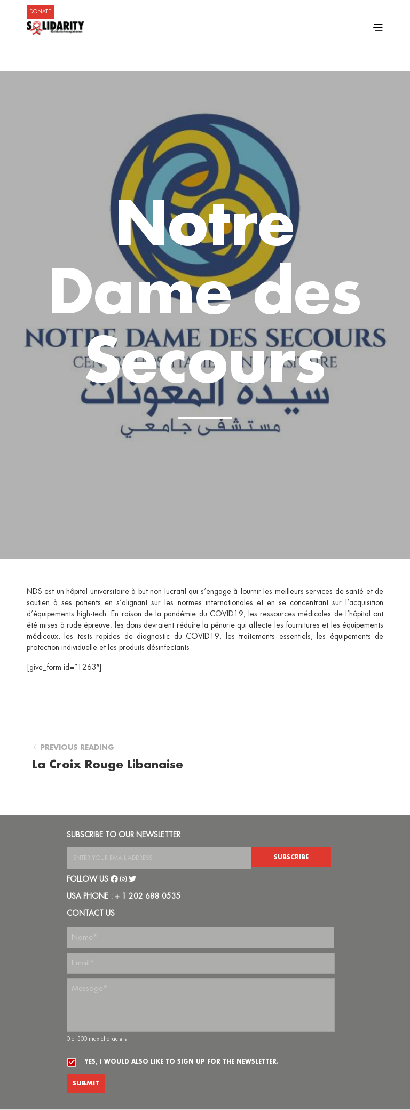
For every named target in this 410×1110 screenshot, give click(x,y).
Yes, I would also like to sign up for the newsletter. (181, 1062)
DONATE (40, 11)
